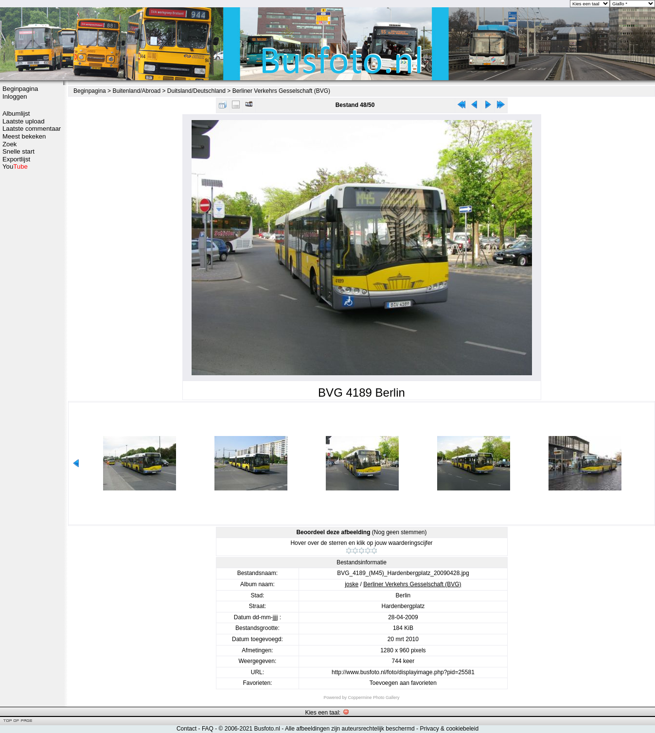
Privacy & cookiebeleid (449, 728)
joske (351, 584)
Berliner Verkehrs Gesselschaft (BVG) (281, 90)
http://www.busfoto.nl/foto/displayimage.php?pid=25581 (403, 672)
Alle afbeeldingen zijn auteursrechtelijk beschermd (350, 728)
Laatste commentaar (31, 128)
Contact (186, 728)
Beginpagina (20, 88)
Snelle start (18, 151)
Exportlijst (16, 159)
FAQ (207, 728)
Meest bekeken (24, 136)
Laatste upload (23, 121)
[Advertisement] (31, 324)
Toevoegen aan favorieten (403, 683)
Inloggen (14, 96)
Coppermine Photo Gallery (373, 697)
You (15, 166)
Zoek (9, 144)
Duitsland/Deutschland (196, 90)
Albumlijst (16, 113)
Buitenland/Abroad (136, 90)
